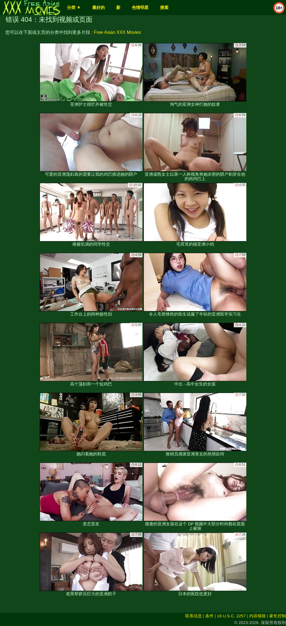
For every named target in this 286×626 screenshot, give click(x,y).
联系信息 (193, 615)
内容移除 (257, 615)
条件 (209, 615)
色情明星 (140, 7)
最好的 (98, 7)
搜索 (164, 7)
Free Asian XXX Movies (117, 32)
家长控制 (277, 615)
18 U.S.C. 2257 (231, 615)
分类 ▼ (74, 7)
